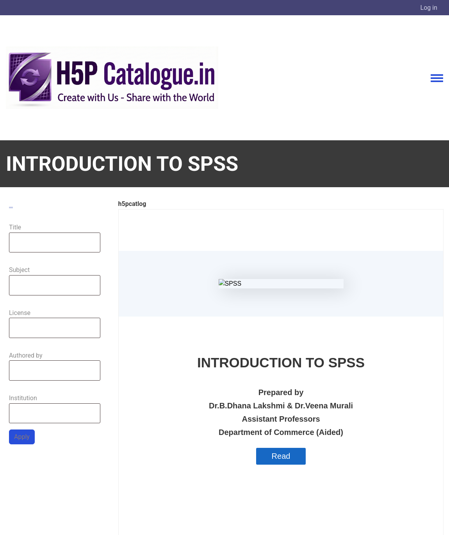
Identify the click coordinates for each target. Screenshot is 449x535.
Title (15, 227)
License (19, 313)
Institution (23, 398)
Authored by (26, 355)
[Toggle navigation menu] (437, 78)
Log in (428, 7)
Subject (19, 270)
